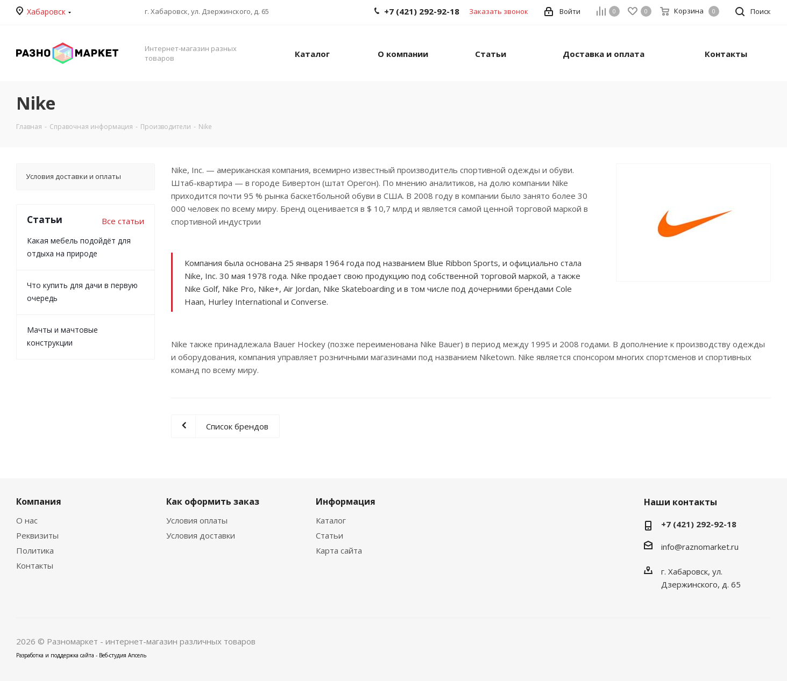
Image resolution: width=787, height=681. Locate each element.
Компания (38, 501)
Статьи (329, 535)
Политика (35, 550)
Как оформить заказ (212, 501)
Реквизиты (37, 535)
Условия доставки (200, 535)
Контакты (34, 565)
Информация (345, 501)
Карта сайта (339, 550)
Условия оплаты (197, 520)
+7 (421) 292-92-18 (698, 524)
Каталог (331, 520)
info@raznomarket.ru (700, 546)
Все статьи (123, 221)
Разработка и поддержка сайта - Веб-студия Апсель (81, 655)
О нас (27, 520)
